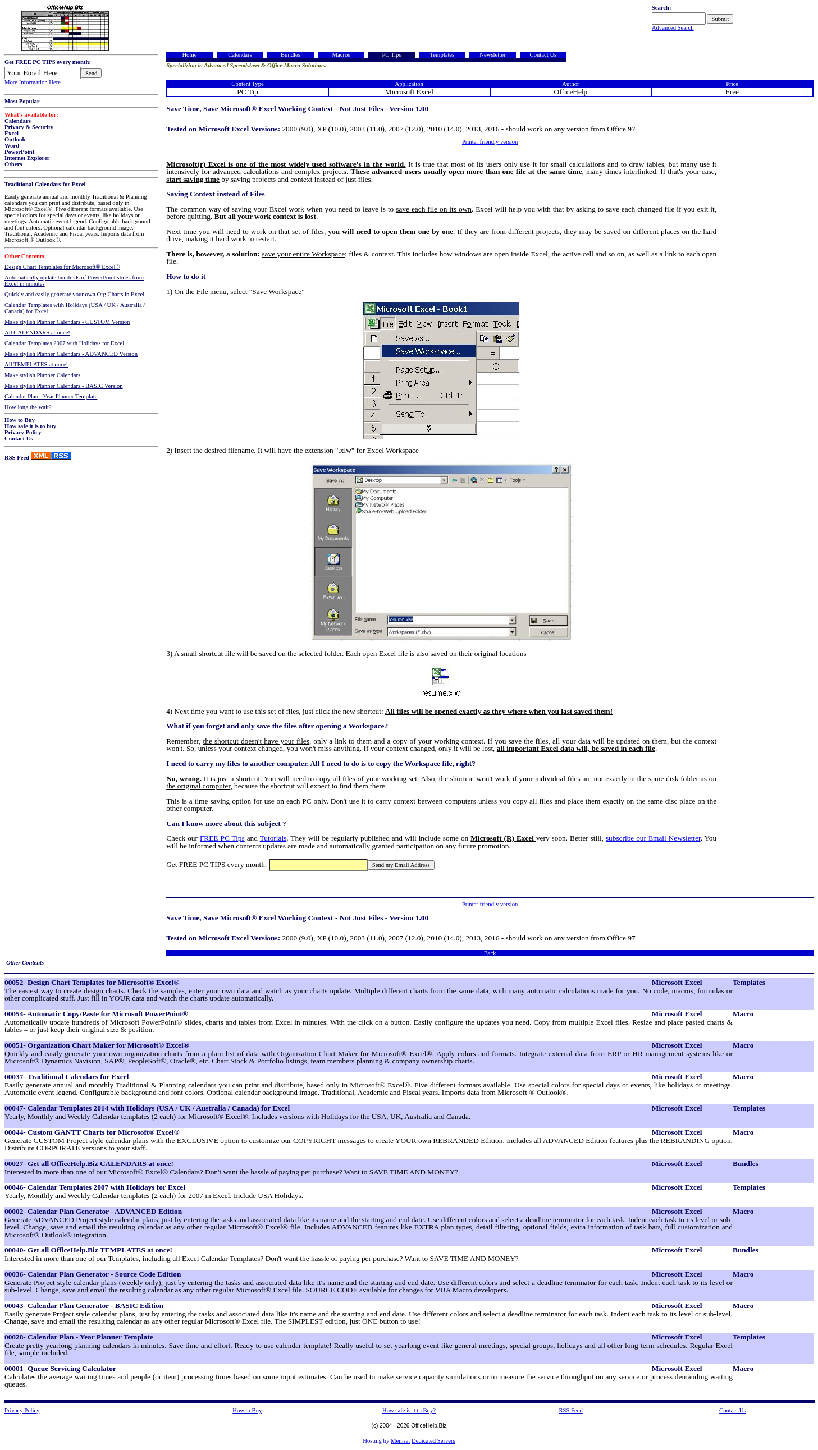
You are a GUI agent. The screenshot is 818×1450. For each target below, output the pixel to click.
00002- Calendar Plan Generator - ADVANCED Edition (93, 1211)
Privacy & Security (28, 127)
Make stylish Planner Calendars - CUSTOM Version (67, 322)
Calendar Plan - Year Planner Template (50, 396)
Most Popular (21, 101)
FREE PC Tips (222, 838)
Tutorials (273, 838)
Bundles (290, 55)
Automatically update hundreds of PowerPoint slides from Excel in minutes (74, 280)
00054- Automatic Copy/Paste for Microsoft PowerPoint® (96, 1014)
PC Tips (391, 55)
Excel (11, 133)
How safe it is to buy (30, 426)
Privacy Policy (22, 432)
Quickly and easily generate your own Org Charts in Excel (74, 294)
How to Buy (19, 420)
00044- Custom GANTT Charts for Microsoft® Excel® (92, 1132)
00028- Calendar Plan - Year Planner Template (78, 1337)
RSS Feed (16, 458)
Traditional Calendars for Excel (44, 184)
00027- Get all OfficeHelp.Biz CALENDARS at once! (88, 1163)
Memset (400, 1441)
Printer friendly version (490, 142)
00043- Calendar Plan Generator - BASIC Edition (83, 1305)
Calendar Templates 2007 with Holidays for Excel (64, 343)
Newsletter (492, 55)
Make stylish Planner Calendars (42, 375)
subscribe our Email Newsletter (653, 838)
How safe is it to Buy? (409, 1410)
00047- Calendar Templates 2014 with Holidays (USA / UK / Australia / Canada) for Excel (147, 1108)
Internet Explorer (27, 158)
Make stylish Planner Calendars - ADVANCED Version (71, 354)
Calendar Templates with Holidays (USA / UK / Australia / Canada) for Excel (74, 308)
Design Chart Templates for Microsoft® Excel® (62, 267)
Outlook (14, 139)
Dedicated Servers (433, 1441)
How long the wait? (28, 407)
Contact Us (18, 438)
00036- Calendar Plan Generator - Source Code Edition (92, 1274)
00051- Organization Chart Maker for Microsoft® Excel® (96, 1045)
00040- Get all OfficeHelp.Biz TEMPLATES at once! (88, 1250)
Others (13, 164)
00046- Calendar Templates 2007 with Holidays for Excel (94, 1187)
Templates (442, 55)
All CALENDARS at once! (37, 332)
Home (189, 55)
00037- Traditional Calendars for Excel (66, 1076)
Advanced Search (673, 28)
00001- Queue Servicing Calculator (60, 1368)
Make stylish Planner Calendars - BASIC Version (63, 386)
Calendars (17, 121)
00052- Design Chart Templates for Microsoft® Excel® (91, 982)
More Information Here (32, 82)
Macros (341, 55)
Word (11, 146)
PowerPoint (19, 152)
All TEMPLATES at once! (36, 364)
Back (490, 953)
